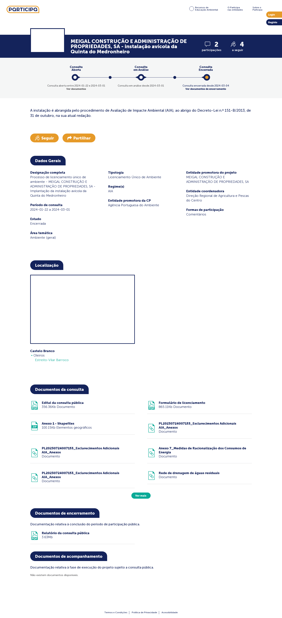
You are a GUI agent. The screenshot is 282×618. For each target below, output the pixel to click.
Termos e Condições (115, 612)
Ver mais (140, 495)
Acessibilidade (170, 612)
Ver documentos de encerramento (205, 88)
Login (271, 14)
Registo (272, 22)
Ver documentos (76, 88)
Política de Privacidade (144, 612)
